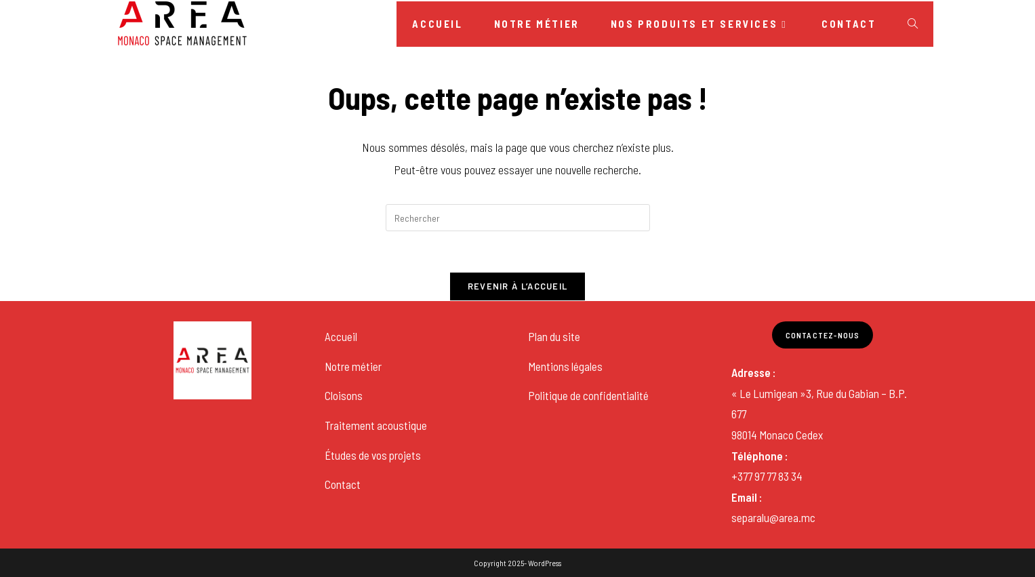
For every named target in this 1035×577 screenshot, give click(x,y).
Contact (343, 484)
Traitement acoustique (376, 425)
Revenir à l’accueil (518, 286)
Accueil (341, 336)
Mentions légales (565, 366)
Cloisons (344, 395)
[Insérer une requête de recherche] (518, 217)
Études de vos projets (373, 455)
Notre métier (353, 366)
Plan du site (554, 336)
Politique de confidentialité (588, 395)
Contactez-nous (823, 335)
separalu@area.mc (773, 517)
